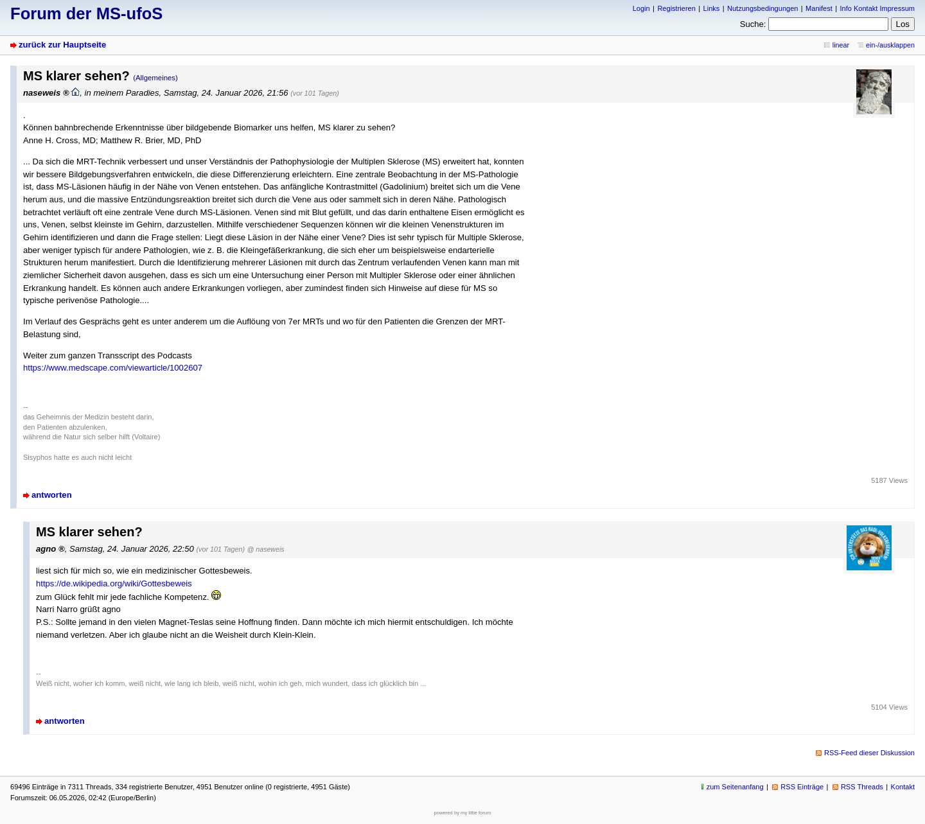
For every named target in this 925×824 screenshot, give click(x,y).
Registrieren (676, 8)
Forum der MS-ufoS (86, 13)
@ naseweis (266, 549)
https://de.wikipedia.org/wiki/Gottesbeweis (114, 583)
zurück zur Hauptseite (62, 44)
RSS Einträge (802, 787)
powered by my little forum (462, 813)
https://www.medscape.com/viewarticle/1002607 (112, 368)
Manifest (819, 8)
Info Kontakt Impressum (877, 8)
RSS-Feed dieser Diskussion (869, 753)
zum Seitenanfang (735, 787)
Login (641, 8)
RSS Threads (862, 787)
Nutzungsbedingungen (762, 8)
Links (711, 8)
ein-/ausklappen (890, 45)
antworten (51, 495)
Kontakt (903, 787)
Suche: (753, 24)
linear (841, 45)
